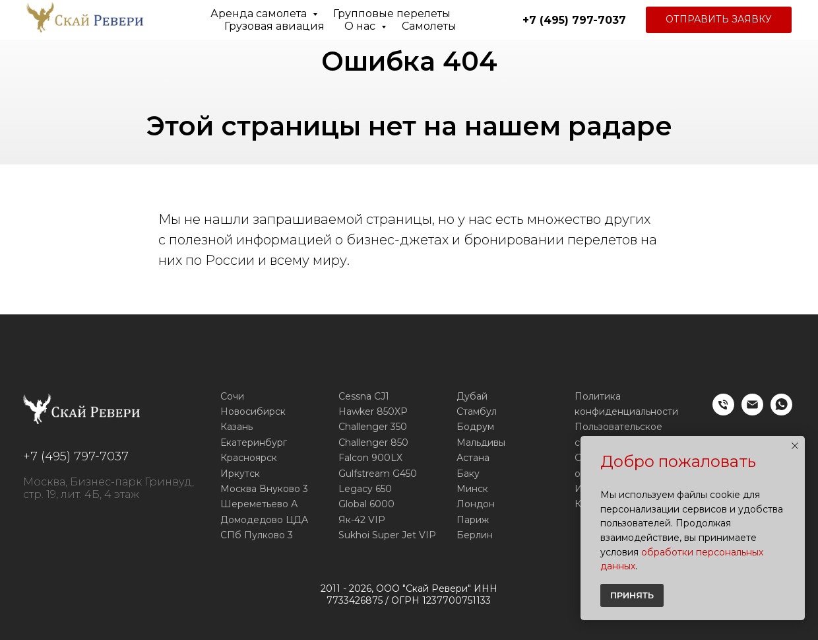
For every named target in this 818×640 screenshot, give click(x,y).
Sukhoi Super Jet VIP (387, 535)
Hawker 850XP (373, 411)
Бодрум (475, 426)
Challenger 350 (372, 426)
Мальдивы (480, 442)
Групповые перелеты (392, 13)
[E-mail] (752, 411)
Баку (468, 473)
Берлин (474, 535)
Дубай (472, 396)
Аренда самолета (259, 13)
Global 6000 (366, 504)
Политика (598, 396)
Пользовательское (618, 426)
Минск (472, 488)
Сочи (232, 396)
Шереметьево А (259, 504)
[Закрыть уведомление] (795, 445)
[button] (719, 20)
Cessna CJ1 (363, 396)
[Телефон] (723, 411)
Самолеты (429, 26)
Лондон (475, 504)
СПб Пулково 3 (256, 535)
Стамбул (476, 411)
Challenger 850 (373, 442)
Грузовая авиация (274, 26)
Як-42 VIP (361, 519)
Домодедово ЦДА (264, 519)
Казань (236, 426)
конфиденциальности (626, 411)
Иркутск (240, 473)
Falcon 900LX (370, 457)
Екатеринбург (253, 442)
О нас (361, 26)
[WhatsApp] (781, 411)
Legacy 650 (365, 488)
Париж (472, 519)
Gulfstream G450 (377, 473)
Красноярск (248, 457)
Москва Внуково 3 (264, 488)
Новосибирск (253, 411)
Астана (472, 457)
